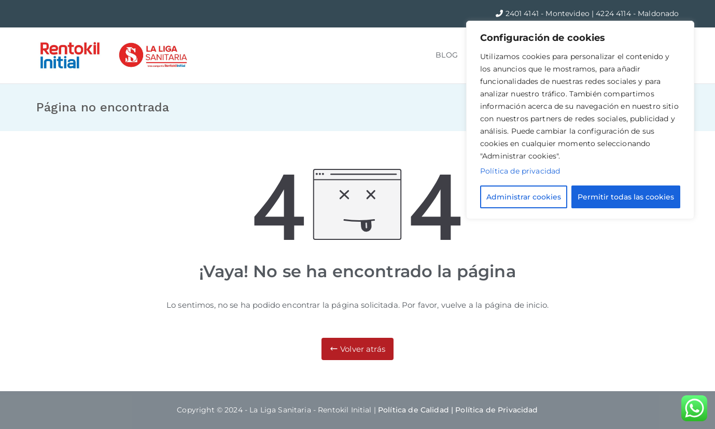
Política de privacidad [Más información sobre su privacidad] (520, 171)
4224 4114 (614, 13)
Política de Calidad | (416, 409)
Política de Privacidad (496, 409)
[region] (580, 120)
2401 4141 (523, 13)
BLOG (447, 55)
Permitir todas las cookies (626, 197)
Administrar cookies (523, 197)
